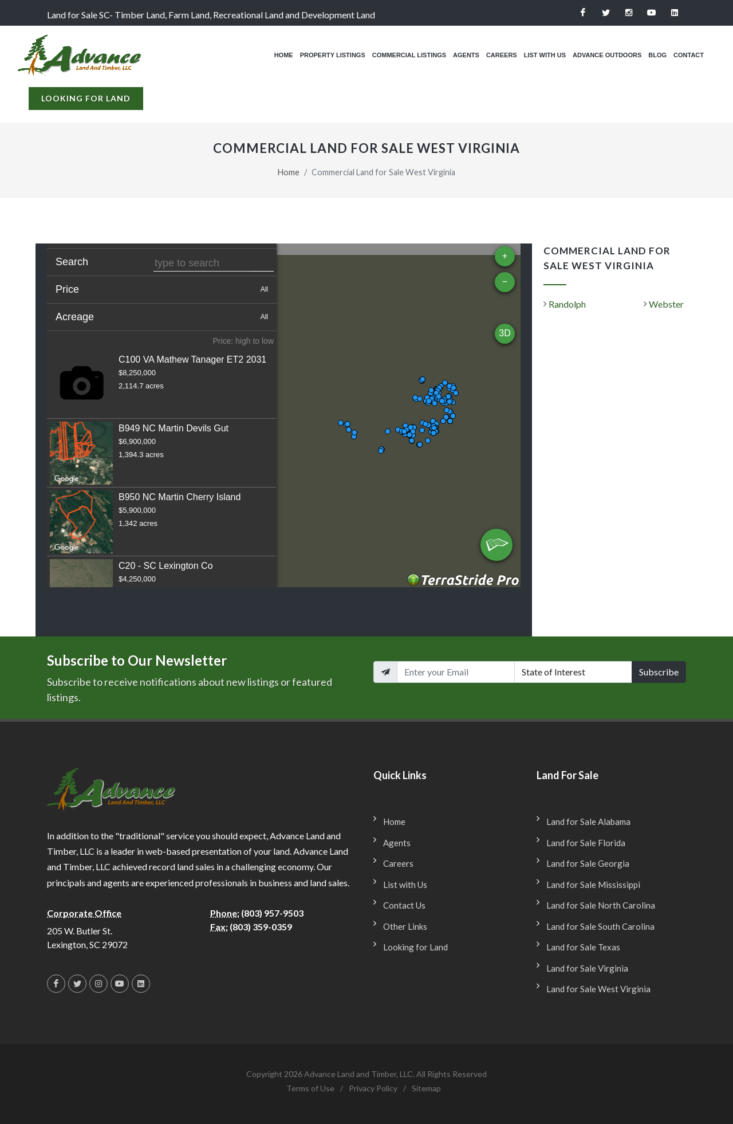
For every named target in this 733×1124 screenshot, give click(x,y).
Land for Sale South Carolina (600, 926)
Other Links (405, 926)
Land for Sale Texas (583, 947)
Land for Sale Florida (585, 843)
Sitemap (426, 1088)
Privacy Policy (373, 1088)
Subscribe (659, 671)
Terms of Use (310, 1088)
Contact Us (404, 905)
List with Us (405, 884)
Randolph (567, 303)
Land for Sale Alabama (588, 821)
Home (288, 172)
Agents (397, 843)
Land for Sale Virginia (587, 968)
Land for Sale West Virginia (598, 989)
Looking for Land (86, 108)
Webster (666, 303)
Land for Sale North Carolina (600, 905)
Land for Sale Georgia (587, 863)
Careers (398, 863)
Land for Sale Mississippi (593, 884)
